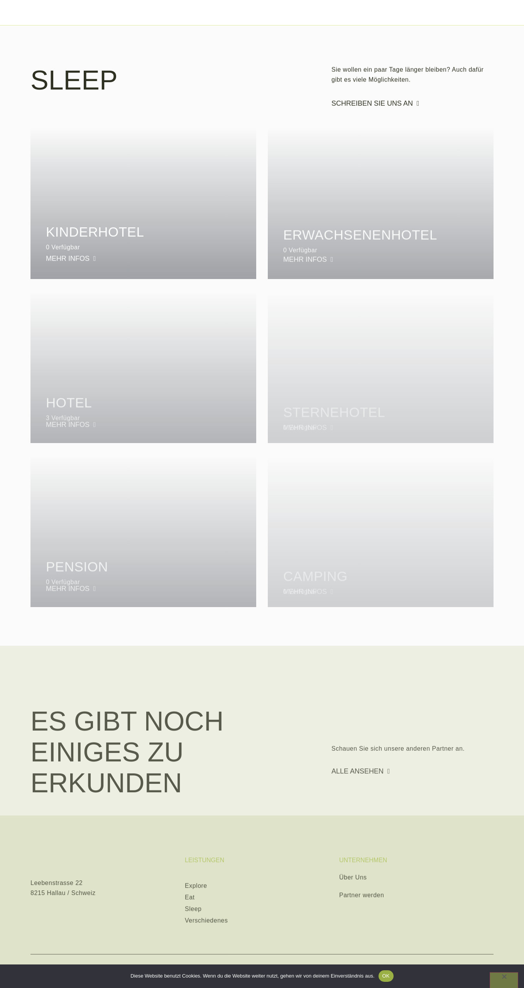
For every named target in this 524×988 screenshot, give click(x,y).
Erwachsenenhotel (360, 243)
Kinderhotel (95, 235)
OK (386, 976)
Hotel (69, 415)
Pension (77, 579)
